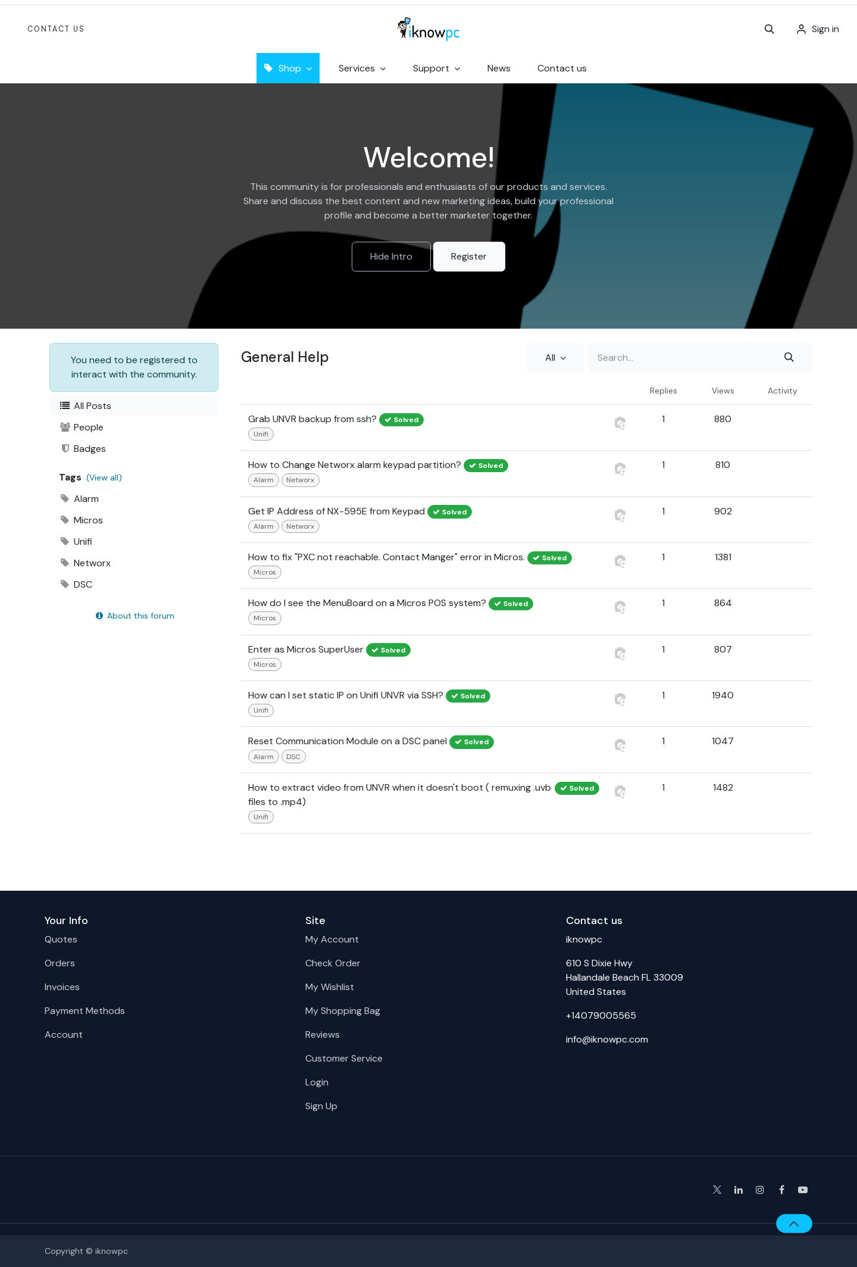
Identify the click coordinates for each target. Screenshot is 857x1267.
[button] (769, 29)
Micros (81, 520)
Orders (60, 963)
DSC (75, 584)
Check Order (333, 963)
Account (64, 1034)
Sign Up (321, 1106)
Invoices (62, 987)
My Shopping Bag (342, 1010)
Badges (82, 448)
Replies (663, 390)
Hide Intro (391, 256)
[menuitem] (499, 68)
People (81, 427)
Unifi (75, 541)
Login (317, 1082)
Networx (85, 563)
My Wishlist (329, 987)
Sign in (825, 29)
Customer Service (344, 1058)
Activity (782, 390)
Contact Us (56, 29)
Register (469, 256)
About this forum (134, 615)
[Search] (789, 358)
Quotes (61, 939)
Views (723, 390)
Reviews (322, 1034)
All (551, 357)
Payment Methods (85, 1010)
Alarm (79, 498)
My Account (332, 939)
